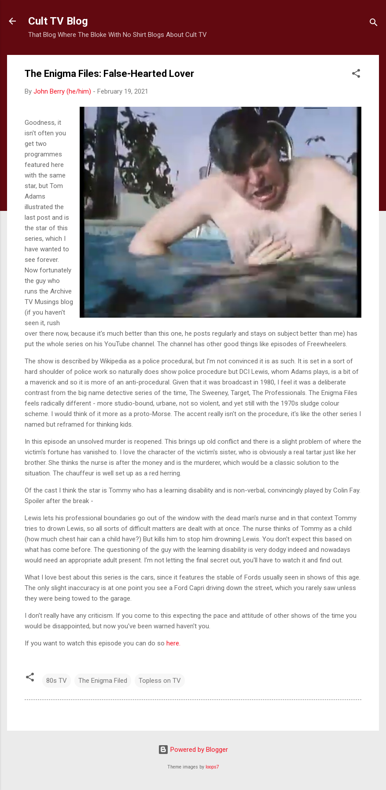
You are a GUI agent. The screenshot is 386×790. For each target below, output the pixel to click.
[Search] (373, 24)
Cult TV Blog (58, 21)
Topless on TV (160, 681)
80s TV (56, 681)
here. (173, 643)
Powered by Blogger (193, 750)
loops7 (212, 767)
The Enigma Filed (102, 681)
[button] (356, 75)
